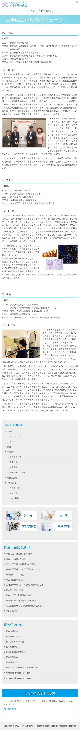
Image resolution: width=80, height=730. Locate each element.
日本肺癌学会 (12, 657)
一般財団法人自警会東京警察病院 (21, 600)
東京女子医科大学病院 (16, 559)
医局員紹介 (12, 483)
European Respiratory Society (19, 678)
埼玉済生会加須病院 (15, 580)
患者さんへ (14, 462)
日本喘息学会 (12, 647)
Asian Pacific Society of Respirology (22, 668)
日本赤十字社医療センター (18, 590)
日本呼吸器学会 (13, 636)
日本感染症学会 (13, 662)
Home (9, 431)
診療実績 (13, 467)
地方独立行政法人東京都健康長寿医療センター (27, 606)
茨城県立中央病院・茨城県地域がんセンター (26, 585)
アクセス (32, 11)
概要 (9, 447)
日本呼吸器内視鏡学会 (16, 652)
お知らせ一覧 (15, 436)
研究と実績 (12, 478)
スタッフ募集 (13, 498)
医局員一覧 (14, 488)
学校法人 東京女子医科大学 (19, 554)
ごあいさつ (12, 441)
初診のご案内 (10, 709)
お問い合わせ (46, 11)
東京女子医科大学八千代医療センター (23, 569)
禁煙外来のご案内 (17, 472)
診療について (15, 457)
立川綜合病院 (12, 611)
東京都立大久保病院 (15, 575)
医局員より (14, 493)
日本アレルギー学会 (15, 642)
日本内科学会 (12, 631)
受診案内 (11, 452)
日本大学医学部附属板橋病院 (19, 595)
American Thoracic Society (18, 673)
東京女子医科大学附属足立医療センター (24, 564)
